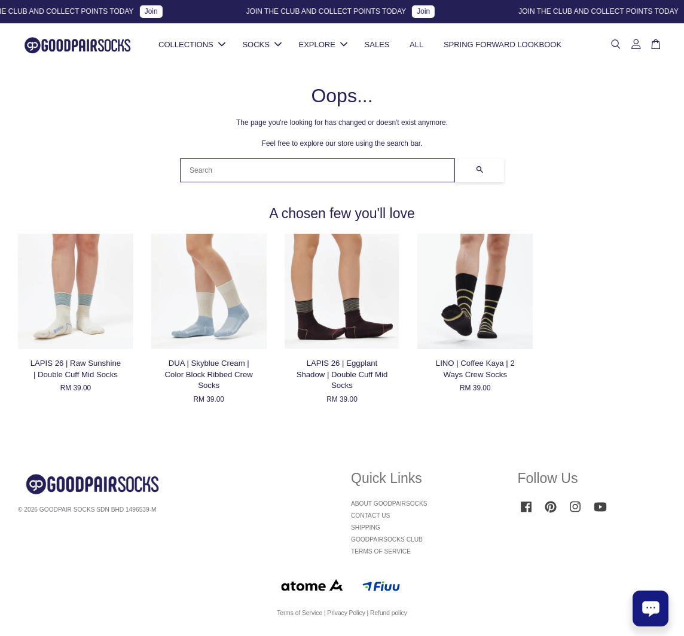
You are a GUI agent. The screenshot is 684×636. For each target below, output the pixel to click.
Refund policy (388, 613)
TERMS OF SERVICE (381, 551)
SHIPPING (365, 527)
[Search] (317, 170)
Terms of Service (299, 613)
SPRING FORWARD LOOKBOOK (502, 44)
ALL (416, 44)
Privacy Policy (346, 613)
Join (155, 11)
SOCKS (262, 44)
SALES (377, 44)
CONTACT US (370, 515)
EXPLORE (323, 44)
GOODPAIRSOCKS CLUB (387, 539)
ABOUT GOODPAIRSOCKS (389, 503)
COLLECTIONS (191, 44)
